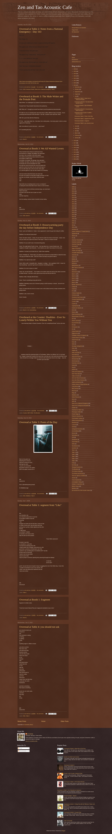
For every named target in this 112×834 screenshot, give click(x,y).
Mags (73, 392)
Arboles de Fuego (76, 250)
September (77, 91)
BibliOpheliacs (75, 265)
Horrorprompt (75, 358)
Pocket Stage (75, 414)
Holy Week (74, 354)
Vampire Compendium (77, 484)
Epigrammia (75, 333)
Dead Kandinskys (76, 314)
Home (43, 721)
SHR (73, 437)
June (76, 126)
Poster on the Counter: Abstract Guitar (73, 773)
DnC (73, 318)
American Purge (76, 244)
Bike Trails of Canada (77, 267)
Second (74, 433)
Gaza (73, 341)
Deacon (74, 312)
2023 (75, 76)
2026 (75, 69)
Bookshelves (75, 59)
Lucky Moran (75, 386)
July (76, 96)
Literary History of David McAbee (80, 384)
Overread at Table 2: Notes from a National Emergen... (83, 99)
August (76, 94)
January (77, 137)
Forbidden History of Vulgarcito (79, 335)
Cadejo (73, 286)
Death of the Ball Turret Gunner (71, 757)
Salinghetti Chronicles (77, 429)
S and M (74, 424)
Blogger (63, 830)
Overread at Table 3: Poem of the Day (38, 422)
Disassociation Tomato (77, 316)
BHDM (73, 263)
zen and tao (30, 734)
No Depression (75, 32)
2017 (75, 143)
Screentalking (33, 310)
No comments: (40, 87)
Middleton (28, 495)
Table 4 (28, 716)
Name (73, 399)
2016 (75, 145)
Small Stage (75, 441)
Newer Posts (22, 721)
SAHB (73, 426)
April (76, 130)
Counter (25, 413)
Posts (20, 748)
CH (28, 310)
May (76, 128)
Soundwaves (75, 445)
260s (73, 223)
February (77, 135)
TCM (73, 462)
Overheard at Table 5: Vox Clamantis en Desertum (69, 790)
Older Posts (65, 721)
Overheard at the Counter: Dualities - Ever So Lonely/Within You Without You (42, 318)
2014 (75, 149)
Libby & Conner (75, 375)
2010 (75, 159)
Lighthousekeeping (76, 382)
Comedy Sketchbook (77, 299)
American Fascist (30, 89)
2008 (73, 186)
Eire (73, 324)
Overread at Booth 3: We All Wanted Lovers (41, 148)
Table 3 (33, 495)
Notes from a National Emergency (43, 89)
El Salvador (74, 327)
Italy (73, 367)
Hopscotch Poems (76, 356)
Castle (73, 288)
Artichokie (74, 254)
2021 (75, 80)
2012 (75, 154)
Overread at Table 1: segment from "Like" (40, 505)
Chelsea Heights (76, 293)
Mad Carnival (75, 388)
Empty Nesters (75, 331)
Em (72, 329)
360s (24, 215)
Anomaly (74, 246)
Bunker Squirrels (76, 284)
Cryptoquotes (75, 305)
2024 (75, 73)
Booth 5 (74, 282)
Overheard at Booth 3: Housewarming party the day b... (84, 109)
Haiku (73, 348)
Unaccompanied (76, 479)
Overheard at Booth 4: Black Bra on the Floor (75, 748)
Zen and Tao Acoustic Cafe (45, 7)
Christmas (74, 295)
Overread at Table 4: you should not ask (39, 626)
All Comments (22, 751)
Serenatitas (74, 435)
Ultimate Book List (76, 61)
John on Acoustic (68, 820)
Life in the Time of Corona (78, 380)
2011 (75, 156)
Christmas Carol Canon (77, 297)
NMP (28, 413)
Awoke (73, 256)
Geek (73, 344)
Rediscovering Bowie (77, 420)
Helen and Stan (75, 352)
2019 (24, 89)
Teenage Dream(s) (76, 467)
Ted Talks (74, 465)
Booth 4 (74, 280)
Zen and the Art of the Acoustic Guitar (81, 490)
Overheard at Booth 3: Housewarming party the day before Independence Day (41, 226)
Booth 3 (25, 139)
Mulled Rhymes (75, 397)
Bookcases (74, 271)
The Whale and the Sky (77, 473)
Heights (74, 350)
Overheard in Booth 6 (69, 765)
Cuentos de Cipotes (76, 307)
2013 (75, 152)
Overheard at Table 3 (77, 409)
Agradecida (74, 233)
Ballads (73, 259)
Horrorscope (75, 361)
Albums (73, 235)
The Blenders (37, 413)
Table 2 (53, 89)
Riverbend (74, 422)
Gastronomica (75, 339)
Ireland (73, 365)
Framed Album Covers (77, 337)
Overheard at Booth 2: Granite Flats (72, 812)
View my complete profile (31, 741)
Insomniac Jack (75, 363)
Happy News (75, 29)
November (77, 87)
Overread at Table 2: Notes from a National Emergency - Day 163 (41, 30)
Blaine (73, 269)
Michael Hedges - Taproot (70, 795)
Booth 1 (25, 617)
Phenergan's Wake (76, 411)
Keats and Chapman (77, 371)
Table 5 (73, 460)
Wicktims (74, 488)
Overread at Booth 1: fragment (34, 599)
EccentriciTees (75, 322)
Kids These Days (76, 373)
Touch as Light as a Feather (78, 475)
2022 (75, 78)
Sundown (74, 448)
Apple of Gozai (75, 248)
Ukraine (74, 477)
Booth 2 (74, 276)
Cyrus (73, 310)
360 (73, 225)
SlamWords (74, 439)
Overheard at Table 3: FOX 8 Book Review (74, 781)
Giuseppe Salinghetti (77, 346)
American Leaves (76, 242)
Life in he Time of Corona (78, 378)
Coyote (73, 303)
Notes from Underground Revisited (80, 405)
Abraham (74, 229)
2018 (75, 140)
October (77, 89)
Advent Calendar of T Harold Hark (80, 231)
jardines (74, 369)
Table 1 (25, 592)
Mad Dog (74, 390)
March (76, 133)
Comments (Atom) (28, 724)
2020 (75, 82)
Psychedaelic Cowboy (77, 418)
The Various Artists (76, 471)
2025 (75, 71)
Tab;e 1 (73, 450)
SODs (31, 413)
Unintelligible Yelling (76, 482)
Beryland (74, 261)
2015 (75, 147)
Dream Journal (75, 320)
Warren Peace (75, 486)
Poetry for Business (76, 416)
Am (72, 237)
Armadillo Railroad (76, 252)
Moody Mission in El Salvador (79, 27)
